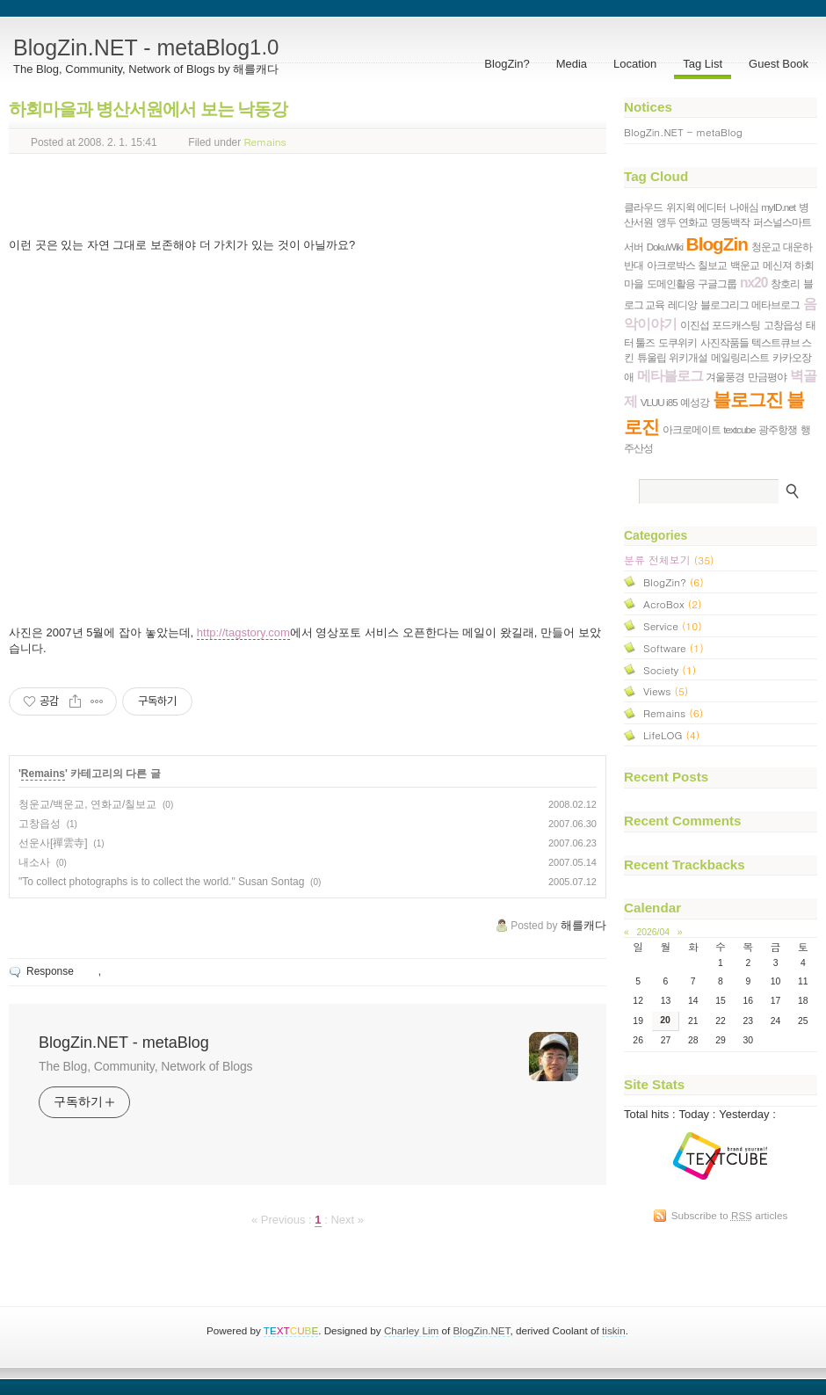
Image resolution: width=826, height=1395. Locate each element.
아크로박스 (671, 265)
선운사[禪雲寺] (53, 843)
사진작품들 (724, 342)
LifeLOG (671, 734)
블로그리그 (724, 304)
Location (634, 63)
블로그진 (748, 399)
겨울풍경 (725, 376)
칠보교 (712, 265)
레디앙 (682, 304)
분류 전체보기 (669, 559)
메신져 (777, 265)
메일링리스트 (740, 357)
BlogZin (717, 244)
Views (665, 690)
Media (571, 63)
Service (672, 625)
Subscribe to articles (729, 1215)
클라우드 (643, 207)
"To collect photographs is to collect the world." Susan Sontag (161, 882)
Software (673, 647)
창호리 (785, 283)
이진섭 (694, 325)
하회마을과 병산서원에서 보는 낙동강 (148, 109)
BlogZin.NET (482, 1330)
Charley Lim (411, 1330)
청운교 (765, 246)
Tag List (702, 63)
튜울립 (651, 357)
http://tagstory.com (243, 632)
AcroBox (672, 603)
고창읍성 (39, 823)
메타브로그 (775, 304)
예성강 (694, 402)
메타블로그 (670, 375)
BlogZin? (506, 63)
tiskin (614, 1330)
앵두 (666, 222)
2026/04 (653, 932)
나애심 (743, 207)
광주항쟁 (777, 429)
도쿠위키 (677, 342)
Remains (265, 140)
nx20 (754, 282)
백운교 (744, 265)
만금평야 (767, 376)
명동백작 (730, 222)
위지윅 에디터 (696, 207)
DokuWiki (665, 246)
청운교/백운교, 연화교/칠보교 (87, 804)
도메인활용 (671, 283)
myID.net (778, 207)
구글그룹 (717, 283)
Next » (347, 1219)
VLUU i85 (659, 402)
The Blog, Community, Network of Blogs (145, 1066)
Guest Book (778, 63)
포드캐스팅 (736, 325)
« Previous (279, 1219)
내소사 (34, 862)
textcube (739, 429)
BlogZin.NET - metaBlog (146, 47)
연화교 (692, 222)
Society (669, 669)
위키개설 (688, 357)
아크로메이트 (692, 429)
